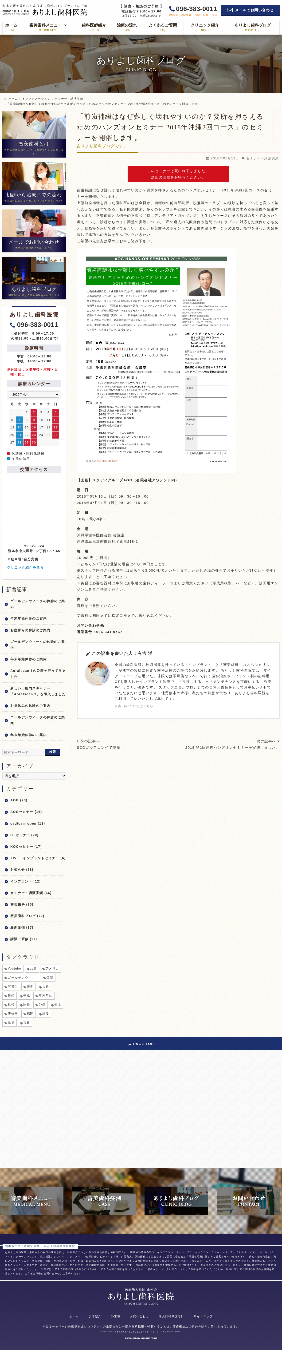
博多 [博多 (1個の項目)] (30, 986)
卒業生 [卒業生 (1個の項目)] (13, 986)
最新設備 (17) (21, 927)
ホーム (74, 1316)
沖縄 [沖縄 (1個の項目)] (42, 1004)
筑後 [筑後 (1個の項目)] (45, 1013)
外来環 (116, 1316)
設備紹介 (95, 1316)
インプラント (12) (25, 881)
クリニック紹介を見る (25, 567)
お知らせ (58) (21, 869)
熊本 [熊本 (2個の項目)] (57, 1004)
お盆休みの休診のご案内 (30, 630)
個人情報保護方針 (171, 1316)
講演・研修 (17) (23, 939)
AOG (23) (18, 800)
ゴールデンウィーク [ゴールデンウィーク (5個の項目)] (23, 977)
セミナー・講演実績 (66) (31, 893)
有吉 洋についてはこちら (134, 706)
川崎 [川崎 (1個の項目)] (11, 995)
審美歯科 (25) (21, 904)
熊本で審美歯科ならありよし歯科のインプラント (137, 1332)
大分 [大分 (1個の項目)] (45, 986)
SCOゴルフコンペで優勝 (99, 747)
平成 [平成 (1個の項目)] (26, 995)
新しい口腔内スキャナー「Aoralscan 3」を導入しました (38, 691)
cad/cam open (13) (27, 823)
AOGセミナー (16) (26, 812)
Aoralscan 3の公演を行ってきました (38, 673)
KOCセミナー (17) (26, 846)
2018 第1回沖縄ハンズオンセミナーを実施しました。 (232, 747)
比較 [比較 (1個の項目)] (26, 1004)
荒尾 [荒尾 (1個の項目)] (26, 1023)
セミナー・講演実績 (262, 158)
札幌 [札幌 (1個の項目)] (11, 1004)
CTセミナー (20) (24, 835)
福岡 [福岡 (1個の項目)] (30, 1013)
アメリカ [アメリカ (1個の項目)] (52, 968)
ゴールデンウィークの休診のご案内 (37, 604)
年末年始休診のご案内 (28, 618)
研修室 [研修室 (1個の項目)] (13, 1013)
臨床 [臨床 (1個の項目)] (11, 1023)
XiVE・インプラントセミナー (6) (38, 858)
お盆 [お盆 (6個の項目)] (33, 968)
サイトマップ (203, 1316)
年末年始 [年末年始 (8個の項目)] (45, 995)
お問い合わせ (139, 1316)
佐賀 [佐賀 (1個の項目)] (50, 977)
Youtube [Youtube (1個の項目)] (14, 968)
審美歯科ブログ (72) (27, 916)
